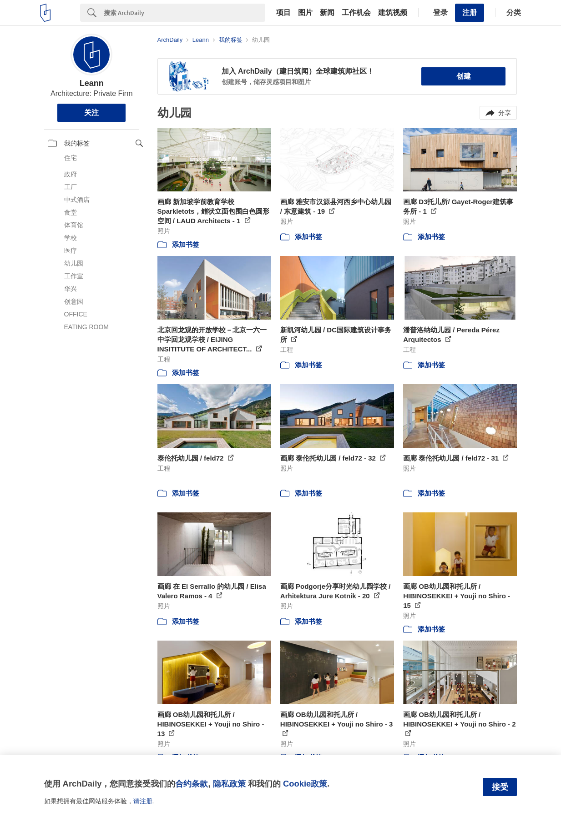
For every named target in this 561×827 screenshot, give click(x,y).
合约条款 (191, 783)
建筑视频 (392, 12)
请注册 (142, 801)
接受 (500, 787)
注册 (469, 12)
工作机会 (356, 12)
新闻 (327, 12)
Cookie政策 (305, 783)
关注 (91, 112)
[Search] (184, 13)
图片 (305, 12)
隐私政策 (229, 783)
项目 (283, 12)
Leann (92, 83)
